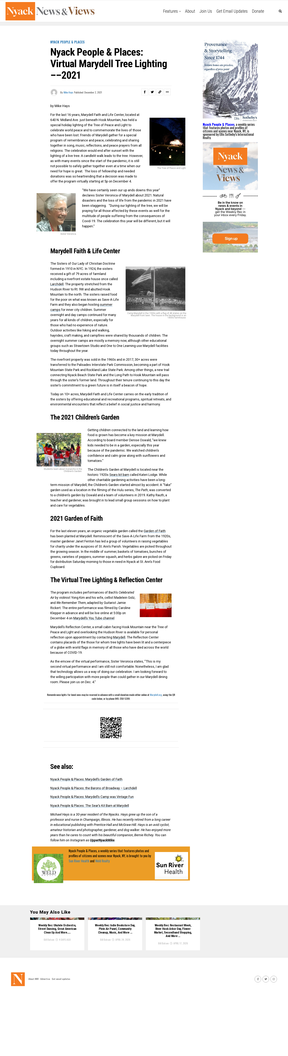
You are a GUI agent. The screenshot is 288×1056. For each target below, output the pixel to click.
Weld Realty (102, 860)
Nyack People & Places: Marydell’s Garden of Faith (86, 779)
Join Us (205, 11)
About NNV (33, 1041)
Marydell (119, 637)
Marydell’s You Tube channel (93, 618)
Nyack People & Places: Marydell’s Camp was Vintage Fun (92, 797)
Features (170, 11)
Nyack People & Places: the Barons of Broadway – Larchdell (93, 788)
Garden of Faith (155, 531)
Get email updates (232, 11)
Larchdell (57, 284)
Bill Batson (49, 1000)
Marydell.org (156, 695)
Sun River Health (79, 860)
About (190, 11)
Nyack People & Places (218, 124)
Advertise (45, 1041)
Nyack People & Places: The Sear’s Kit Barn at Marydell (89, 805)
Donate (258, 11)
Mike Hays (68, 92)
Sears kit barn (119, 475)
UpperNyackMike (102, 840)
